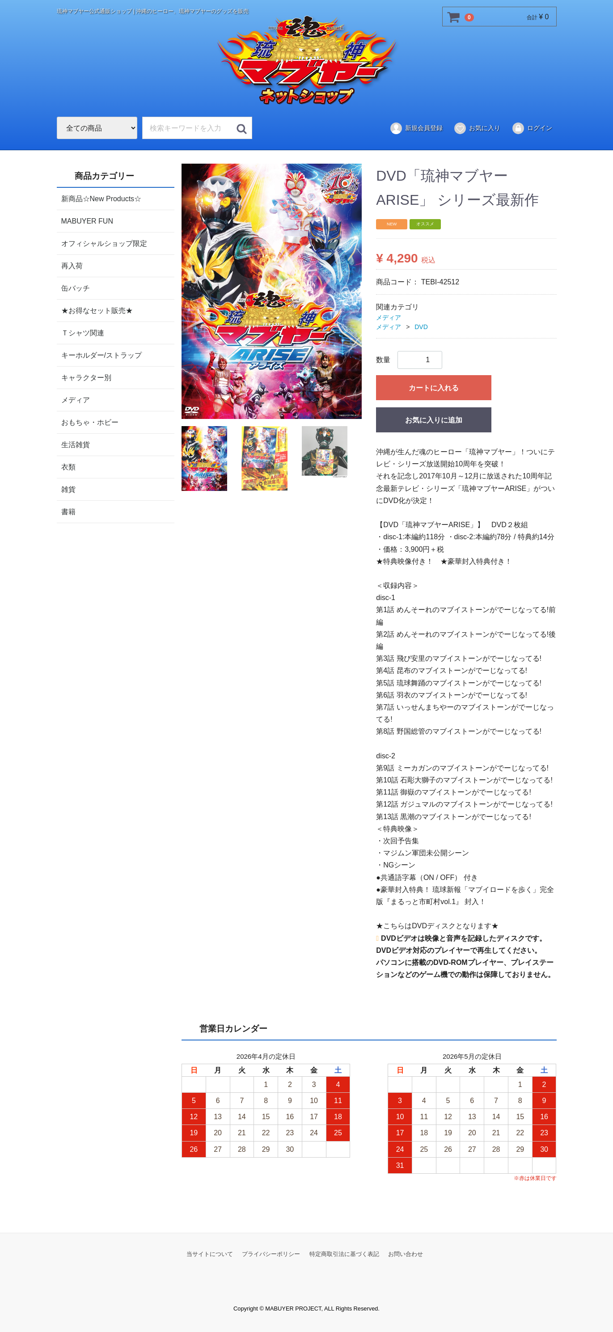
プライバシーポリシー (271, 1254)
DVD (421, 326)
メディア (75, 399)
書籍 (68, 511)
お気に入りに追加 (433, 420)
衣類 (68, 466)
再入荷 (72, 265)
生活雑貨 (75, 444)
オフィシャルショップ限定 (104, 243)
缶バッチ (75, 288)
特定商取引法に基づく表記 (344, 1254)
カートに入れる (434, 388)
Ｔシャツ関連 (82, 332)
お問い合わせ (405, 1254)
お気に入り (476, 128)
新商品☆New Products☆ (101, 198)
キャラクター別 (86, 377)
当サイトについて (209, 1254)
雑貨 (68, 489)
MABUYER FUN (87, 220)
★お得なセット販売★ (97, 310)
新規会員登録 (416, 128)
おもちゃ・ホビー (89, 422)
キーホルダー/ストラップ (101, 355)
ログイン (532, 128)
